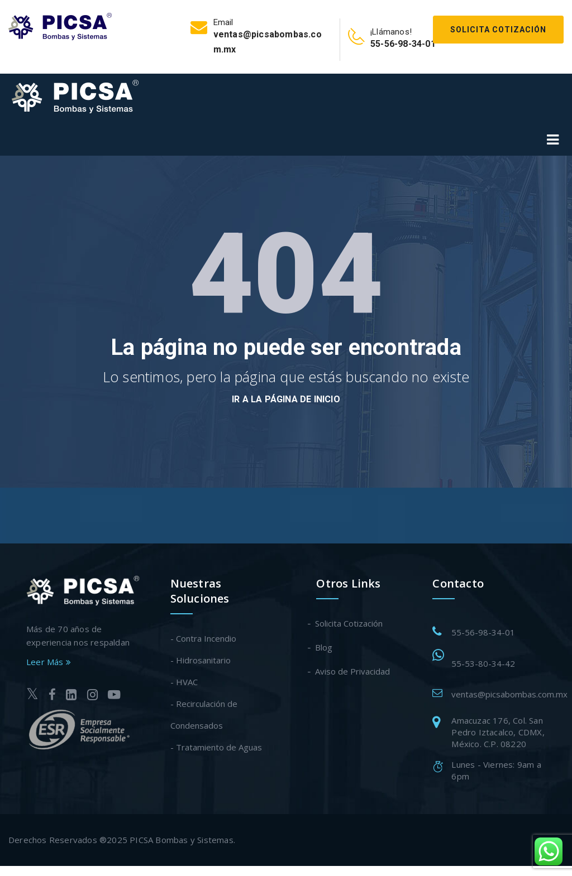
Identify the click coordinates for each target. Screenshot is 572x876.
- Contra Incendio (203, 638)
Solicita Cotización (498, 29)
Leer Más (48, 661)
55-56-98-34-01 (483, 632)
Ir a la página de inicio (286, 399)
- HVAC (184, 681)
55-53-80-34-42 (483, 663)
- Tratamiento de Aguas (216, 747)
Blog (324, 647)
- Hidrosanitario (200, 660)
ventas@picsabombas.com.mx (509, 694)
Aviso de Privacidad (353, 671)
